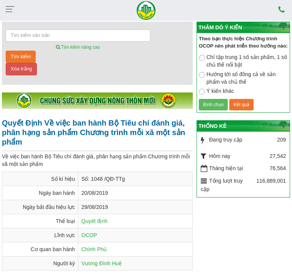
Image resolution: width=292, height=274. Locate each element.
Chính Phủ (94, 249)
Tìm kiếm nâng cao (78, 47)
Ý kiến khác (216, 91)
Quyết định (94, 221)
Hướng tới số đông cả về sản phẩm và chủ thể (237, 78)
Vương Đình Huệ (101, 263)
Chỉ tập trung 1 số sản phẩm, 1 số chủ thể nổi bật (243, 61)
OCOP (89, 235)
